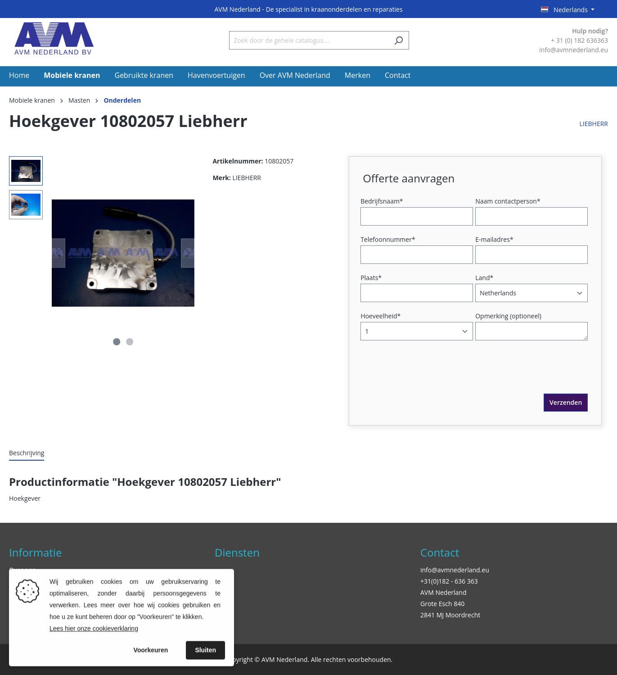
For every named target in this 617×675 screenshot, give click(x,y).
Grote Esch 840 (442, 603)
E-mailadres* (494, 239)
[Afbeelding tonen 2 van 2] (129, 341)
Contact (439, 552)
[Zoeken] (398, 40)
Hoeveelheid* (380, 316)
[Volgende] (187, 253)
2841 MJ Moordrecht (450, 615)
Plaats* (371, 277)
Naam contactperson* (507, 201)
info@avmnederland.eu (454, 570)
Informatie (35, 552)
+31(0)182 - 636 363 (449, 581)
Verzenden (565, 402)
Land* (484, 277)
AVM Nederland (443, 592)
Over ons (22, 570)
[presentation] (431, 376)
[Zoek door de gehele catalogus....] (308, 40)
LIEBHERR (594, 123)
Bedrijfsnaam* (381, 201)
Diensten (237, 552)
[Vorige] (58, 253)
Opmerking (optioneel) (508, 316)
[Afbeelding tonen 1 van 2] (116, 341)
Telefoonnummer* (387, 239)
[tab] (26, 453)
